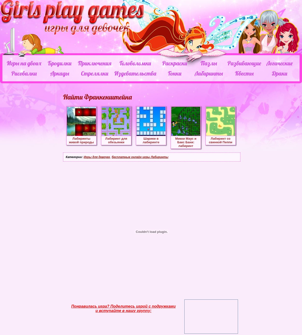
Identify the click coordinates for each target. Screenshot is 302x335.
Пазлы (209, 63)
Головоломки (135, 63)
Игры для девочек (97, 157)
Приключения (94, 63)
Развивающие (244, 63)
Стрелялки (94, 73)
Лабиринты (209, 73)
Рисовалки (24, 73)
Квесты (244, 73)
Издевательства (135, 73)
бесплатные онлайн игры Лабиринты (140, 157)
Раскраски (174, 63)
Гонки (174, 73)
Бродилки (60, 63)
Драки (279, 73)
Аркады (59, 73)
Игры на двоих (24, 63)
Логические (279, 63)
